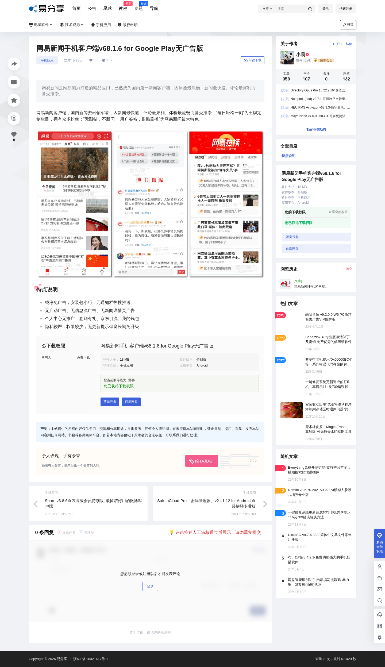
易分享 (61, 659)
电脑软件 (41, 24)
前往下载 (252, 60)
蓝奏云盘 (109, 402)
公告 (92, 8)
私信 (349, 44)
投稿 (348, 25)
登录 (325, 8)
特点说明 (288, 156)
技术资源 (72, 24)
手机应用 (47, 60)
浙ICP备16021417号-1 (90, 659)
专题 (138, 6)
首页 (76, 8)
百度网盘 (131, 402)
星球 (107, 8)
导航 (154, 8)
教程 (123, 6)
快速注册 (346, 8)
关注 (337, 44)
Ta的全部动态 (316, 130)
